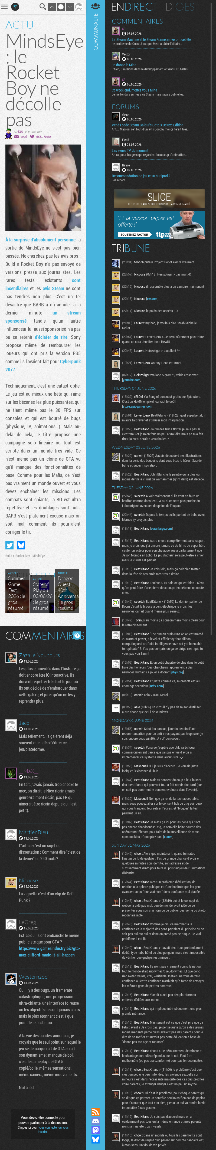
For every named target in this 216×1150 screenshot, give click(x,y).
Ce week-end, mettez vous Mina (134, 90)
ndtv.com (156, 685)
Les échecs (118, 180)
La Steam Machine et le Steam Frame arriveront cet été (151, 39)
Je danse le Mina (124, 65)
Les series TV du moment (130, 150)
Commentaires (137, 21)
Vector (126, 54)
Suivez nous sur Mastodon (95, 1130)
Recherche (43, 7)
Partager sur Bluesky (21, 545)
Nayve (126, 165)
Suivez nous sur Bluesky (95, 1139)
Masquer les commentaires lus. (77, 635)
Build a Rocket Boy (17, 555)
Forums (125, 107)
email (24, 137)
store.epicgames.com (137, 406)
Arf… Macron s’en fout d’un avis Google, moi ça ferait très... (150, 129)
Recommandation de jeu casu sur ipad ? (141, 176)
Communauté (95, 548)
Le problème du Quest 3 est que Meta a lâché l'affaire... (147, 43)
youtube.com (131, 379)
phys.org (177, 672)
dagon (126, 114)
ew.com (152, 298)
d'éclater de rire (51, 337)
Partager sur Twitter (9, 545)
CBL (21, 131)
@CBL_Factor (43, 137)
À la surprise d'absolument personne (40, 239)
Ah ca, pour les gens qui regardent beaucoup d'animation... (150, 154)
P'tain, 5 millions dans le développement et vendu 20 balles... (151, 69)
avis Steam (53, 288)
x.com (168, 836)
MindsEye (38, 555)
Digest (182, 7)
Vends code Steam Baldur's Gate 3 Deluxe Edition (148, 125)
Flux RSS (95, 1112)
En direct (134, 7)
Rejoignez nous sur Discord (95, 1121)
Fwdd (125, 139)
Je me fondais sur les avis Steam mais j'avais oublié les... (148, 94)
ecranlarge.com (161, 528)
